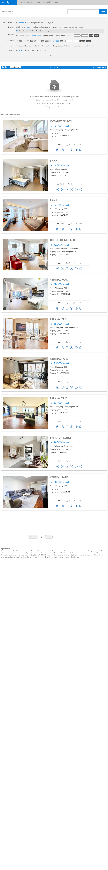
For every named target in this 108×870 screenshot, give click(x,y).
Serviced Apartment (33, 23)
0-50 (20, 41)
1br (25, 50)
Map (56, 2)
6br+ (44, 50)
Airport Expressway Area (44, 31)
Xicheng (42, 27)
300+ (62, 41)
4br (36, 50)
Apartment (22, 23)
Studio (21, 50)
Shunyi (28, 27)
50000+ (70, 35)
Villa (42, 23)
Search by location (9, 2)
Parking (37, 46)
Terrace (74, 46)
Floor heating (46, 46)
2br (29, 50)
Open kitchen (23, 46)
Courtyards (49, 23)
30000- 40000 (48, 35)
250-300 (56, 41)
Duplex (60, 46)
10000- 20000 (24, 35)
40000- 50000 (60, 35)
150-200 (41, 41)
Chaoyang (21, 27)
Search (10, 11)
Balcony (54, 46)
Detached (90, 46)
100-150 (33, 41)
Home (3, 11)
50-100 (26, 41)
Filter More (54, 56)
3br (33, 50)
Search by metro (26, 2)
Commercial (82, 46)
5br (40, 50)
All (17, 23)
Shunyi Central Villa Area (27, 31)
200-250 (48, 41)
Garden (31, 46)
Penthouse (67, 46)
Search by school (43, 2)
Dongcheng (35, 27)
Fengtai (47, 27)
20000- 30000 (36, 35)
